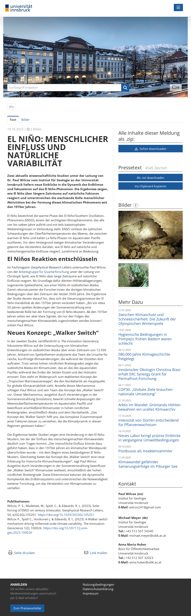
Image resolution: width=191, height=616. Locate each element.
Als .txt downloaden (150, 178)
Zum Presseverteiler (27, 608)
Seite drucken (24, 553)
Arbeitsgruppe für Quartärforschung (44, 272)
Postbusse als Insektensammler (145, 450)
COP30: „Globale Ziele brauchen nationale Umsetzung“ (145, 391)
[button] (125, 88)
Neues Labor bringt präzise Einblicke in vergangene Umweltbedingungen (149, 437)
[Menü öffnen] (178, 7)
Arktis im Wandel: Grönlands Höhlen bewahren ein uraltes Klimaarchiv (149, 407)
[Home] (19, 8)
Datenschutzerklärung (98, 589)
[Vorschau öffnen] (150, 235)
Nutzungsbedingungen (98, 584)
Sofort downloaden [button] (150, 149)
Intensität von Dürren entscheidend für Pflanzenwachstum (148, 422)
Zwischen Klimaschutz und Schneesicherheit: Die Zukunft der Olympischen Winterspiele (147, 319)
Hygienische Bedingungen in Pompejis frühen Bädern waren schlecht (145, 339)
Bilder (125, 204)
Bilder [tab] (25, 120)
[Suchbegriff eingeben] (68, 87)
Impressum (91, 593)
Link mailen (98, 553)
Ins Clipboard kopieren (150, 186)
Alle (11, 107)
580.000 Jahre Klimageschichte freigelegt (144, 356)
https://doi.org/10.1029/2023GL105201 (66, 515)
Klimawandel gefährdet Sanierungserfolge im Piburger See (147, 464)
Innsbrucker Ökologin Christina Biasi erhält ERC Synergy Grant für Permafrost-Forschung (149, 374)
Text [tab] (13, 120)
